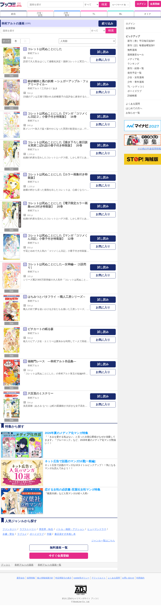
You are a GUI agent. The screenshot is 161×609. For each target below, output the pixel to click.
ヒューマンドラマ (96, 529)
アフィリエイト (99, 578)
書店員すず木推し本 (65, 534)
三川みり (46, 88)
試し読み (103, 52)
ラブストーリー (28, 529)
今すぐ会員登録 (59, 555)
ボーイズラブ (37, 534)
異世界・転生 (46, 529)
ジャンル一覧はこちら (103, 540)
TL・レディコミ (135, 86)
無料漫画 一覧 (59, 547)
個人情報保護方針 (45, 578)
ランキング (133, 63)
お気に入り (103, 59)
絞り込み (107, 23)
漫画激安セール (135, 54)
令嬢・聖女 (8, 534)
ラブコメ (22, 534)
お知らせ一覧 (133, 112)
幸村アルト (33, 53)
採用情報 (31, 578)
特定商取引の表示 (63, 578)
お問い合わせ (128, 578)
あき (55, 88)
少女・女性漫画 (135, 77)
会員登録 (154, 4)
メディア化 (133, 59)
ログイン (141, 4)
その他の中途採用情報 (149, 148)
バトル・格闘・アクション (70, 529)
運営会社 (21, 578)
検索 (104, 4)
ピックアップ (133, 36)
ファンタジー (10, 529)
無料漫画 (132, 50)
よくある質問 (133, 103)
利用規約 (140, 578)
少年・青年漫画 (135, 81)
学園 (49, 534)
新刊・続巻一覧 (135, 68)
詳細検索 (132, 95)
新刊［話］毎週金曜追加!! (141, 45)
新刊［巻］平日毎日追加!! (141, 40)
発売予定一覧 (134, 72)
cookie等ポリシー (82, 578)
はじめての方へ (134, 108)
